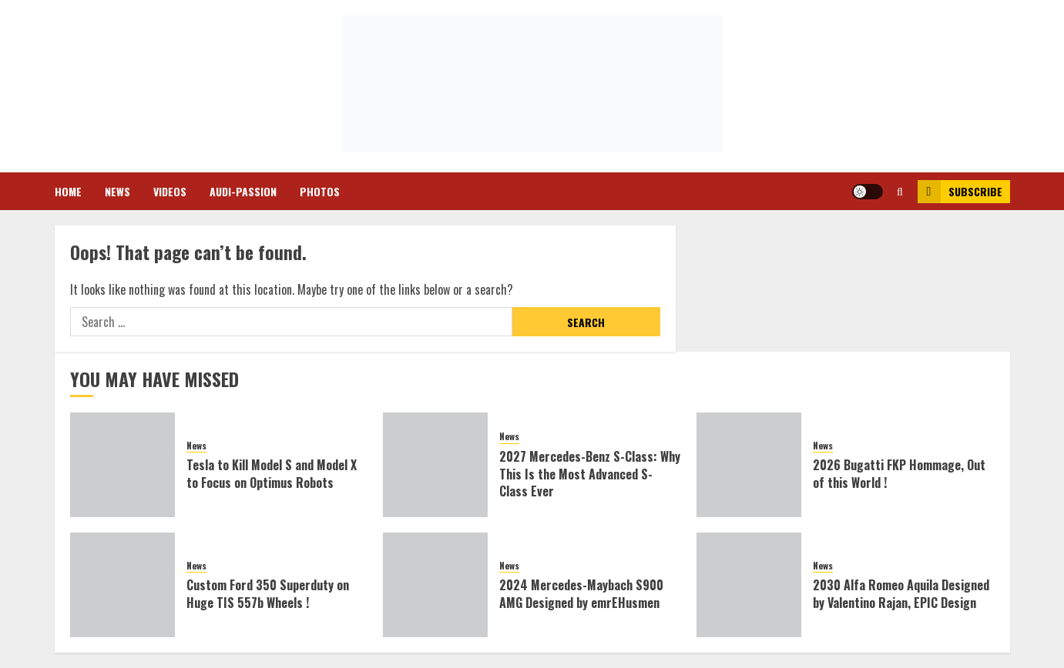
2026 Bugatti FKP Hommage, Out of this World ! (899, 473)
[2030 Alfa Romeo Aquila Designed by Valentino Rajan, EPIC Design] (748, 585)
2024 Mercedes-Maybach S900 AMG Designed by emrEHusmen (581, 593)
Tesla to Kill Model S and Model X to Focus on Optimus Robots (271, 473)
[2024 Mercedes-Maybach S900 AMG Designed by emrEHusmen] (435, 585)
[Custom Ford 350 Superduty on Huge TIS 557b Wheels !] (122, 585)
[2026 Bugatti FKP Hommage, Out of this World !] (748, 464)
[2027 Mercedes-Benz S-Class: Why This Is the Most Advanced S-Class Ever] (435, 464)
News (117, 191)
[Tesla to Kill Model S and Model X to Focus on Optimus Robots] (122, 464)
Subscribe (960, 191)
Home (68, 191)
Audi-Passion (243, 191)
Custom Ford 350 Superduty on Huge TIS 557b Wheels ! (267, 593)
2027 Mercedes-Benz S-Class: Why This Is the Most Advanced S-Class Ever (589, 473)
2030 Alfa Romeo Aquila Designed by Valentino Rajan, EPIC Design (901, 593)
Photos (320, 191)
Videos (169, 191)
